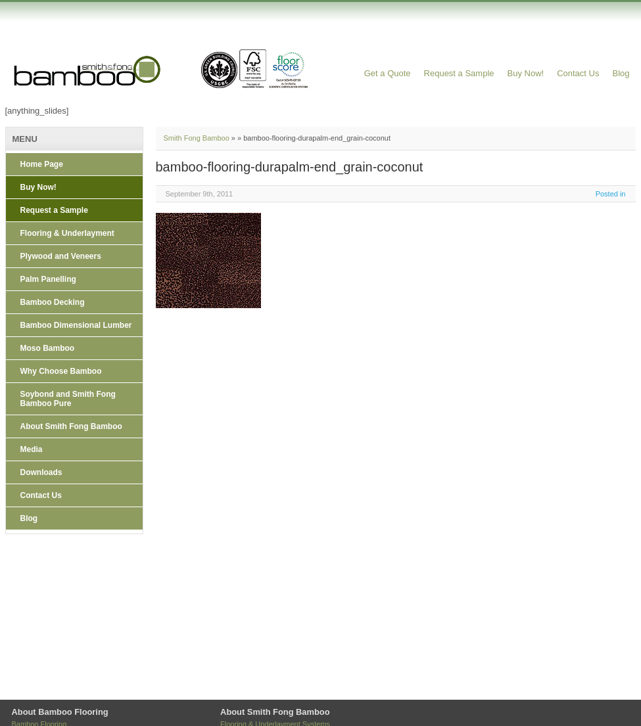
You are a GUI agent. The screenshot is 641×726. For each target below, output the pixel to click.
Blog (620, 73)
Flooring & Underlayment (67, 233)
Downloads (41, 472)
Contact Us (578, 73)
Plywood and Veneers (60, 256)
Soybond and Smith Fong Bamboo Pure (68, 399)
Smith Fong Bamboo (196, 138)
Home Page (41, 164)
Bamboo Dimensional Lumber (76, 325)
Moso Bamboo (47, 348)
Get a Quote (387, 73)
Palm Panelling (48, 279)
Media (31, 449)
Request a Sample (459, 73)
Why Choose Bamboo (61, 371)
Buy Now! (526, 73)
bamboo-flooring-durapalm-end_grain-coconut (289, 167)
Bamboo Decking (52, 302)
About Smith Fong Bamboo (71, 426)
